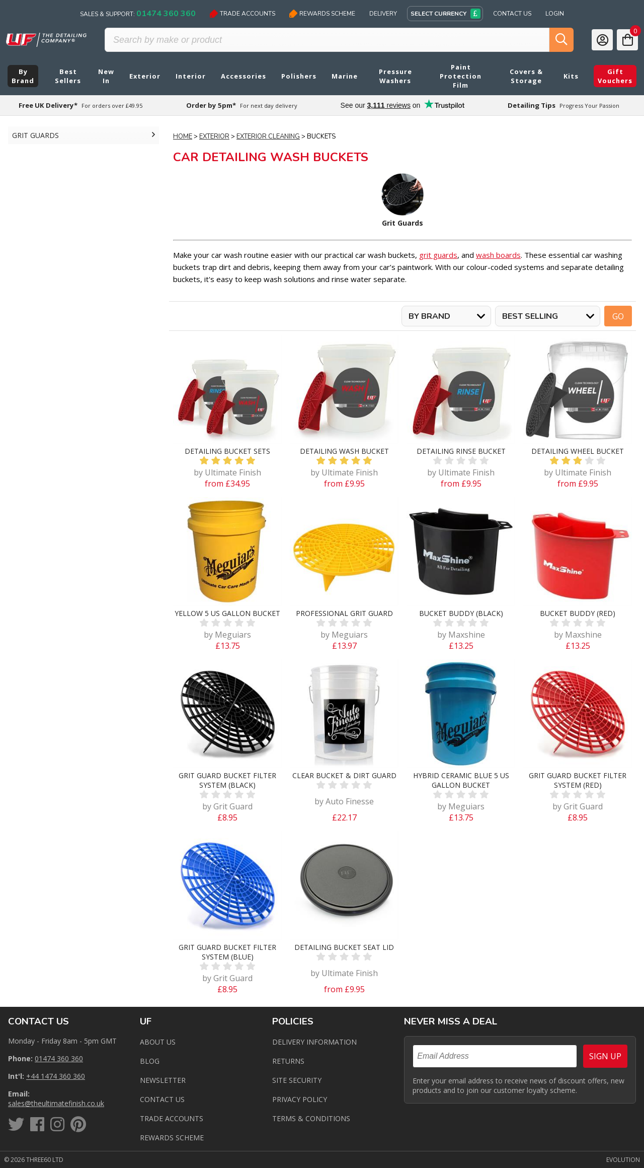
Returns (288, 1061)
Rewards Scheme (322, 14)
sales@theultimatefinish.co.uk (56, 1103)
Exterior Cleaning (268, 136)
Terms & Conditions (311, 1118)
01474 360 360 (59, 1058)
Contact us (162, 1099)
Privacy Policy (299, 1099)
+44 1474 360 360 (55, 1076)
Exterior (214, 136)
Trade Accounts (242, 14)
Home (182, 136)
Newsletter (163, 1080)
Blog (149, 1061)
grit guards (438, 255)
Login (554, 14)
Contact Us (512, 14)
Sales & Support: (138, 13)
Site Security (296, 1080)
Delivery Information (314, 1042)
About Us (158, 1042)
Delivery (383, 14)
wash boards (498, 255)
